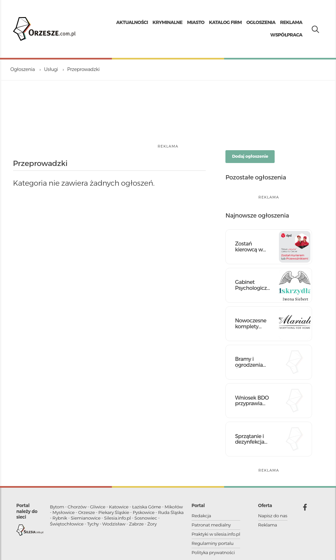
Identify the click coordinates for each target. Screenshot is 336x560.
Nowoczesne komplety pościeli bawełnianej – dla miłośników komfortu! (251, 323)
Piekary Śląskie (113, 512)
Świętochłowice (67, 523)
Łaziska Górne (146, 506)
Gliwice (97, 506)
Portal (198, 505)
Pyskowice (143, 512)
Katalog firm (225, 22)
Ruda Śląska (171, 512)
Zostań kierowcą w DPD (249, 246)
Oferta (265, 505)
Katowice (119, 506)
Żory (152, 523)
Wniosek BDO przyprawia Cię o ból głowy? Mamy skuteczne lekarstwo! (252, 401)
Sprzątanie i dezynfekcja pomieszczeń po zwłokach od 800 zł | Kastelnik (251, 439)
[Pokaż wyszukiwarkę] (314, 28)
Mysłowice (63, 512)
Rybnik (59, 518)
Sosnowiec (146, 518)
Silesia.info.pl (117, 518)
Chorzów (77, 506)
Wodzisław (113, 523)
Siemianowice (86, 518)
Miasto (195, 22)
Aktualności (132, 22)
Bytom (57, 506)
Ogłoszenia (261, 22)
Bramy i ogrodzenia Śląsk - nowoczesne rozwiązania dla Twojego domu (250, 362)
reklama (168, 146)
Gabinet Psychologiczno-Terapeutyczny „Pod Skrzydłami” (253, 285)
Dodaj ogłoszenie (250, 156)
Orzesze (86, 512)
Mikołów (174, 506)
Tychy (93, 523)
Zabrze (136, 523)
